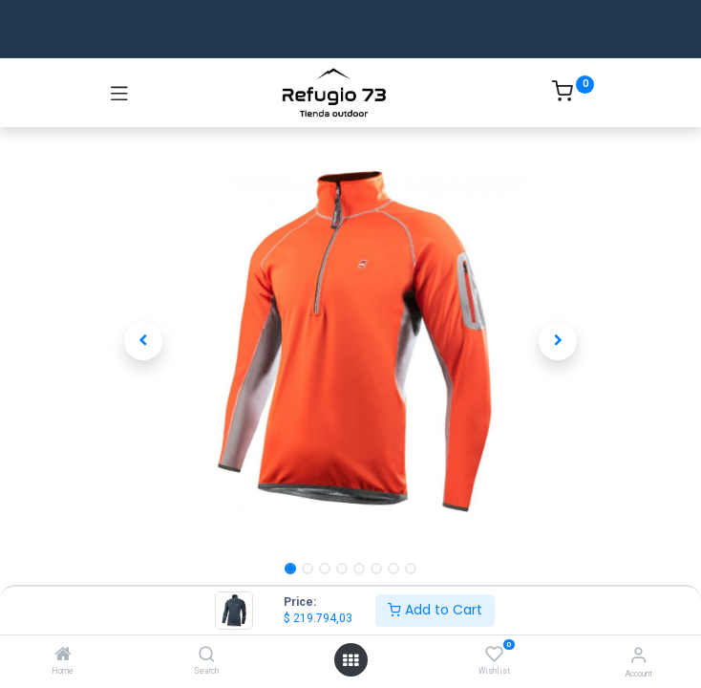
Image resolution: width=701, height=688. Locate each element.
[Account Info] (638, 655)
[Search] (207, 655)
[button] (144, 341)
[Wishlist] (494, 654)
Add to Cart (435, 609)
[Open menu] (350, 660)
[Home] (63, 655)
